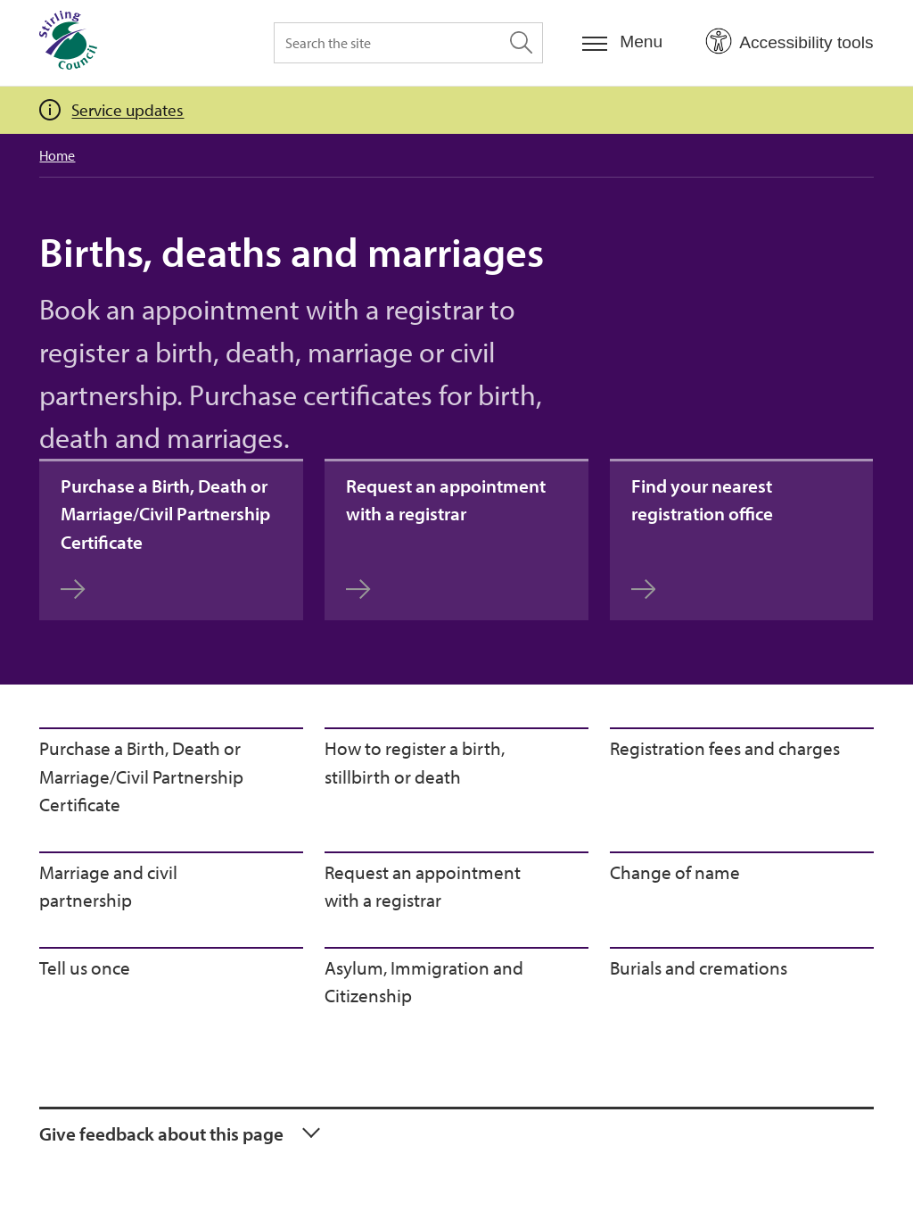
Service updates (127, 109)
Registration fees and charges (725, 748)
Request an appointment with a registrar (446, 537)
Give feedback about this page (161, 1133)
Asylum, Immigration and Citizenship (424, 982)
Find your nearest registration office (702, 537)
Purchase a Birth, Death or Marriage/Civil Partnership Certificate (165, 537)
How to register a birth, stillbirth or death (415, 762)
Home (57, 155)
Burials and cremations (698, 967)
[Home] (68, 43)
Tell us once (84, 967)
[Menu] (622, 42)
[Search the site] (408, 42)
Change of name (675, 872)
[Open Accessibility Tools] (789, 42)
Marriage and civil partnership (108, 886)
